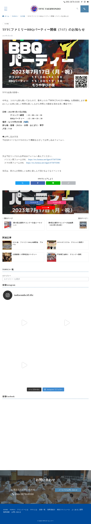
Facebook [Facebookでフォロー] (34, 202)
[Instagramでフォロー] (85, 2)
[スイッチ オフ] (77, 8)
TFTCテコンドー (47, 521)
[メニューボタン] (5, 9)
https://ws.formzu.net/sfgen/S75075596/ (43, 163)
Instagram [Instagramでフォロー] (57, 202)
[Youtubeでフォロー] (88, 2)
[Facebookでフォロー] (82, 2)
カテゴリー (6, 276)
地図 (26, 122)
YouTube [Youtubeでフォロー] (45, 207)
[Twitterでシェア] (22, 183)
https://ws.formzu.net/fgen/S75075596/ (44, 160)
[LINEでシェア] (53, 183)
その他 (6, 24)
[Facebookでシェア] (38, 183)
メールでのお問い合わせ (68, 490)
